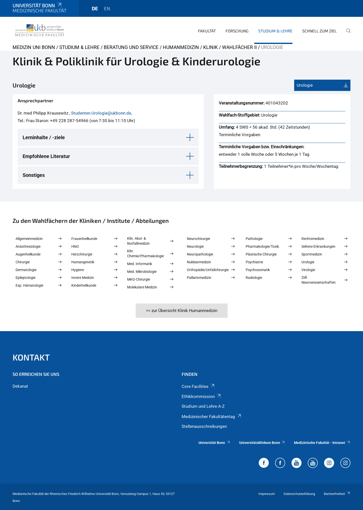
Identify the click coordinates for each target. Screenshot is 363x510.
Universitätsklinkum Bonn (262, 443)
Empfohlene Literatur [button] (46, 156)
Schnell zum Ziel (319, 30)
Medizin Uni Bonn (34, 47)
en (107, 8)
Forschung (237, 30)
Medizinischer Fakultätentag (212, 416)
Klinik (210, 47)
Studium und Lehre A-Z (203, 406)
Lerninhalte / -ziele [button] (44, 137)
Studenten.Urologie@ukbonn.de (101, 113)
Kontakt (31, 357)
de (95, 8)
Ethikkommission (202, 396)
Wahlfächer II (239, 47)
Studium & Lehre (275, 30)
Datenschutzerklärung (299, 494)
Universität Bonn (37, 5)
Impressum (266, 494)
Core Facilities (198, 386)
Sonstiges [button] (34, 175)
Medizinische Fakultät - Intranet (322, 443)
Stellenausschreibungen (204, 426)
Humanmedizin (181, 47)
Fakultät (207, 30)
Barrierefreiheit (337, 494)
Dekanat (20, 386)
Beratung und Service (131, 47)
